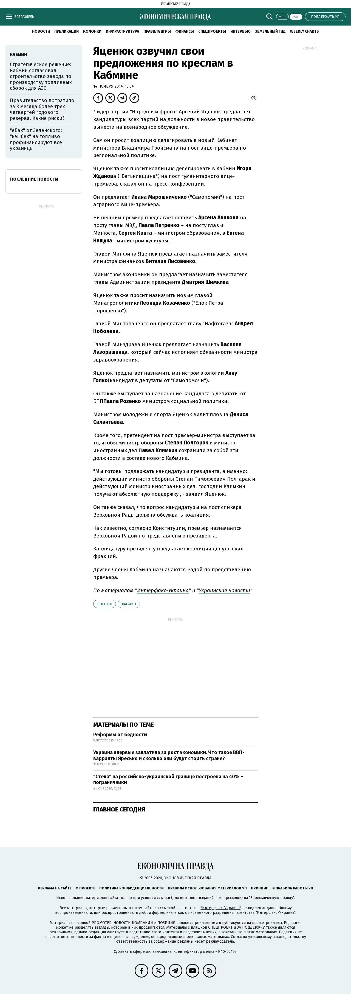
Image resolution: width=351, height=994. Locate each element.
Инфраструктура (122, 31)
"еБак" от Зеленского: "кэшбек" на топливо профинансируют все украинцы (36, 139)
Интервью (240, 31)
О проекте (85, 888)
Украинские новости (224, 590)
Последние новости (34, 179)
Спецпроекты (212, 31)
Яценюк (104, 604)
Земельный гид (270, 31)
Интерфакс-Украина (163, 590)
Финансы (184, 31)
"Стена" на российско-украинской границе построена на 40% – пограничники (168, 780)
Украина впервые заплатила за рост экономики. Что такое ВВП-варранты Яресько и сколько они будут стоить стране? (169, 755)
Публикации (66, 31)
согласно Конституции (157, 528)
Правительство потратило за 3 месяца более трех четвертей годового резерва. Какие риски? (42, 109)
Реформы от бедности (120, 735)
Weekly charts (304, 31)
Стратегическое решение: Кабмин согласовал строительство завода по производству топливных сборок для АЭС (41, 76)
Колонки (92, 31)
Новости (41, 31)
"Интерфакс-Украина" (220, 908)
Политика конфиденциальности (131, 888)
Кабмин (129, 604)
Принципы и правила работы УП (282, 888)
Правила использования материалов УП (207, 888)
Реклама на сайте (55, 888)
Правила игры (157, 31)
